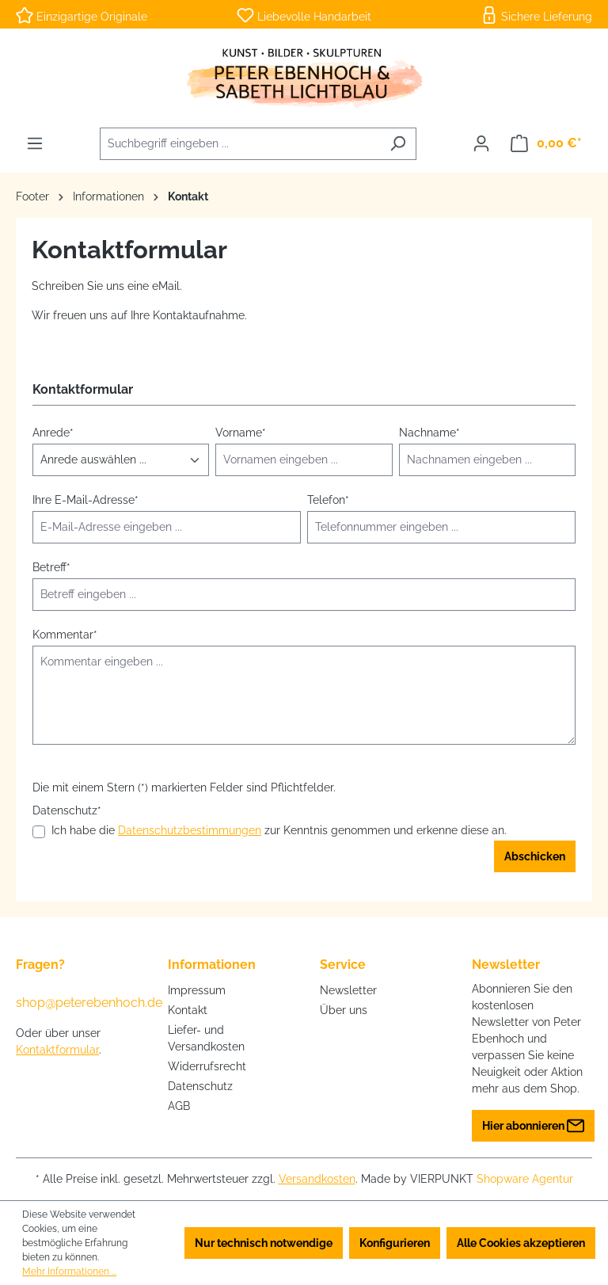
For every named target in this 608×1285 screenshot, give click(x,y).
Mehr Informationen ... (69, 1271)
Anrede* (53, 432)
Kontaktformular (57, 1049)
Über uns (343, 1010)
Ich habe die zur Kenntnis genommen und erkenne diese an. (279, 830)
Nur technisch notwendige (263, 1243)
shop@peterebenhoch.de (76, 1002)
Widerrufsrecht (207, 1066)
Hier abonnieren (533, 1122)
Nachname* (429, 432)
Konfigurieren (394, 1243)
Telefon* (328, 500)
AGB (179, 1106)
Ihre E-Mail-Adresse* (85, 500)
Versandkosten (317, 1179)
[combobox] (240, 144)
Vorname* (240, 432)
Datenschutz (200, 1086)
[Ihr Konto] (481, 143)
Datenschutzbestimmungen (189, 830)
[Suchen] (397, 144)
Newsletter (348, 990)
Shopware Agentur (525, 1179)
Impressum (197, 990)
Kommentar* (64, 634)
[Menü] (35, 143)
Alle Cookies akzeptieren (521, 1243)
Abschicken (534, 856)
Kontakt (187, 1010)
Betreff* (51, 567)
